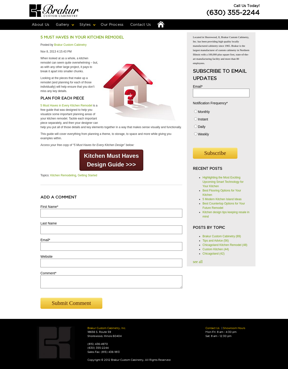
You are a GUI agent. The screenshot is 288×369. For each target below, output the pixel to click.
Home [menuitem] (161, 24)
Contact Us (212, 328)
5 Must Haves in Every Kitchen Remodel (66, 105)
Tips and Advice (216, 240)
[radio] (221, 113)
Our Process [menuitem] (112, 24)
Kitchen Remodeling (63, 175)
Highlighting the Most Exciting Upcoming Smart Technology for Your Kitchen (223, 182)
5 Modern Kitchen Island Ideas (222, 199)
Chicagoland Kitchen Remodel (225, 245)
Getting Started (87, 175)
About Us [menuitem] (40, 24)
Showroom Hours (234, 328)
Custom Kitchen (216, 249)
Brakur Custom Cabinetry (70, 44)
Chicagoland (213, 253)
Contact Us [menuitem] (140, 24)
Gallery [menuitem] (62, 24)
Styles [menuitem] (85, 24)
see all (198, 262)
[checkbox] (221, 124)
